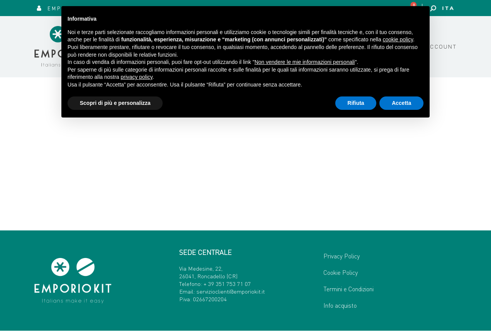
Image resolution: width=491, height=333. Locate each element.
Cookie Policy (340, 275)
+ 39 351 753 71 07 (227, 285)
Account (441, 47)
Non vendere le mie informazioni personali (304, 62)
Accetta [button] (401, 103)
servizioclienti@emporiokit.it (230, 293)
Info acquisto (340, 308)
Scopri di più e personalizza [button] (115, 103)
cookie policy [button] (398, 39)
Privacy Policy (341, 258)
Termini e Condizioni (348, 291)
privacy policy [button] (137, 77)
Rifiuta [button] (356, 103)
